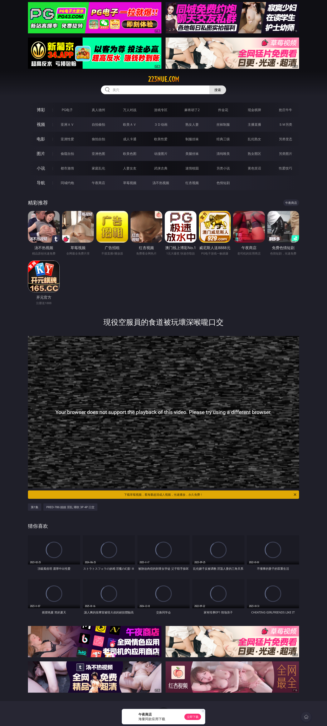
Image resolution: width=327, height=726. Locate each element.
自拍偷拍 (98, 124)
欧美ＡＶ (129, 124)
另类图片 (285, 153)
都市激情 (67, 168)
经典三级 (223, 139)
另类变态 (285, 139)
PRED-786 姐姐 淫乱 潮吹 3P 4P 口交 (70, 507)
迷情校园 (192, 168)
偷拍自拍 (98, 139)
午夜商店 (98, 183)
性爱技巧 (285, 168)
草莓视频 (129, 183)
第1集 (34, 507)
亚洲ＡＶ (67, 124)
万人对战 (129, 110)
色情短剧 (223, 183)
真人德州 (98, 110)
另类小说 (223, 168)
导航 (41, 183)
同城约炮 (67, 183)
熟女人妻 (192, 124)
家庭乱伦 (98, 168)
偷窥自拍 (67, 153)
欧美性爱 (160, 139)
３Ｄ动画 (160, 124)
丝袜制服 (223, 124)
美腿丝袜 (192, 153)
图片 (41, 153)
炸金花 (223, 110)
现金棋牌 (254, 110)
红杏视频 (192, 183)
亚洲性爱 (67, 139)
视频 (41, 124)
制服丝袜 (192, 139)
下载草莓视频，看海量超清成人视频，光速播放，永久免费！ (210, 494)
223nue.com (163, 79)
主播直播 (254, 124)
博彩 (41, 110)
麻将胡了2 (192, 110)
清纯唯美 (223, 153)
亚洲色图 (98, 153)
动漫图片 (160, 153)
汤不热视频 (160, 183)
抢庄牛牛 (285, 110)
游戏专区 (160, 110)
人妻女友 (129, 168)
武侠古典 (160, 168)
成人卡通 (129, 139)
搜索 (217, 90)
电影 (41, 139)
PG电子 (67, 110)
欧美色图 (129, 153)
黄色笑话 (254, 168)
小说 (41, 168)
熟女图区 (254, 153)
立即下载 (193, 717)
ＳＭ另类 (285, 124)
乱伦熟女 (254, 139)
